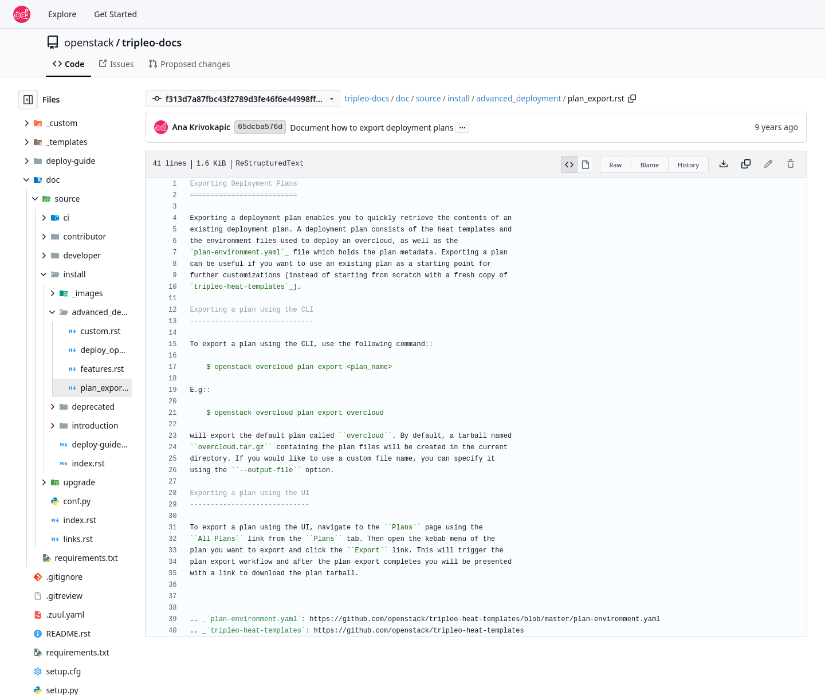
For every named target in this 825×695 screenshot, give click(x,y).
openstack (89, 42)
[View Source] (569, 164)
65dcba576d (260, 127)
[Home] (22, 14)
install (458, 98)
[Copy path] (632, 99)
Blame (650, 164)
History (688, 164)
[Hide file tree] (28, 99)
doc (403, 98)
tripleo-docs (152, 42)
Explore (62, 14)
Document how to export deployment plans (371, 127)
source (428, 98)
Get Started (115, 14)
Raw (616, 164)
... (462, 127)
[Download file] (723, 164)
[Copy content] (746, 164)
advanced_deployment (518, 98)
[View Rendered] (586, 164)
